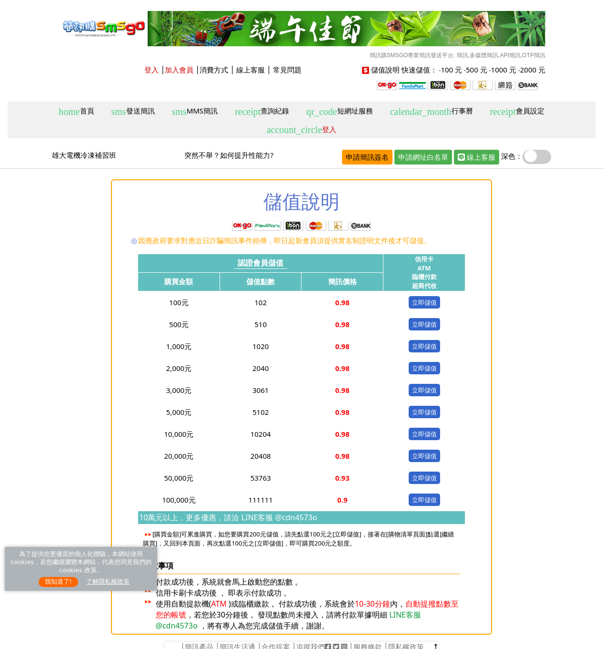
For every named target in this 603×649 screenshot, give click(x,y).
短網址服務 (339, 111)
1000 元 (503, 69)
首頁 (76, 111)
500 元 (476, 69)
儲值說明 (385, 69)
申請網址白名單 (423, 157)
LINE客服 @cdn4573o (278, 517)
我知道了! (58, 581)
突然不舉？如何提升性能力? (228, 155)
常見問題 (287, 69)
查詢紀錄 (262, 111)
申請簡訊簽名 (367, 157)
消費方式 (214, 69)
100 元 (451, 69)
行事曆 (431, 111)
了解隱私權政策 (108, 581)
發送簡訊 (133, 111)
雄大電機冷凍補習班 (84, 155)
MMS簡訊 (195, 111)
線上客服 (250, 69)
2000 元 (532, 69)
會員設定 (517, 111)
